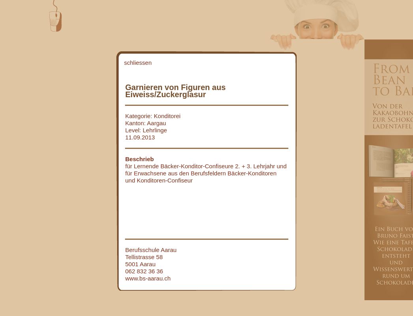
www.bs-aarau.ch (148, 278)
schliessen (138, 62)
